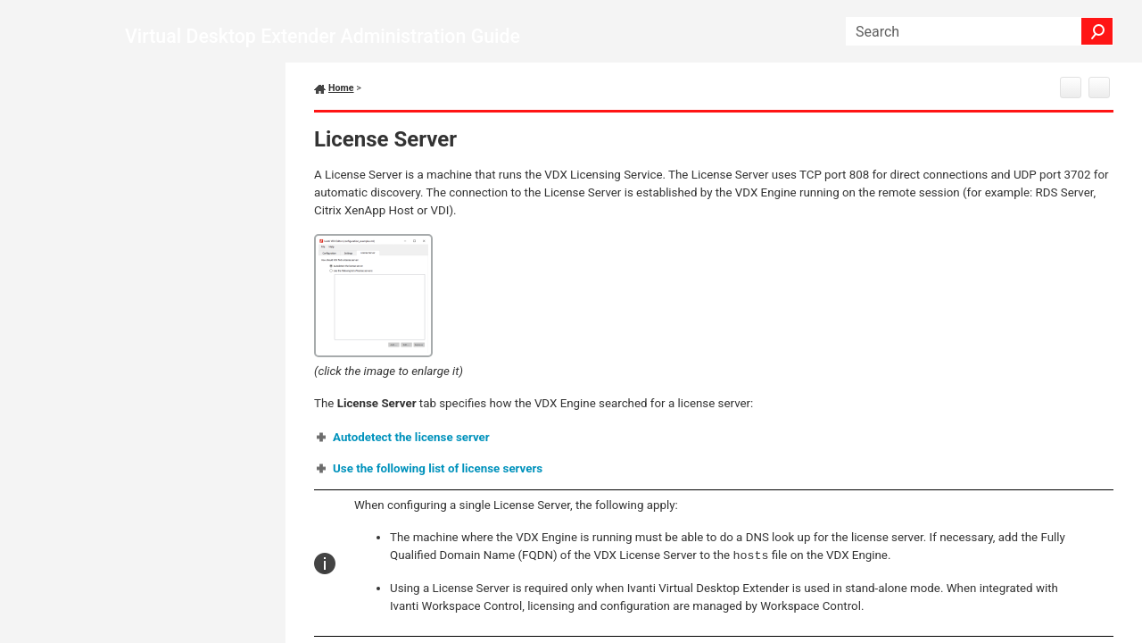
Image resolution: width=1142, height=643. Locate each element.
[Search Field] (979, 31)
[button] (1097, 31)
